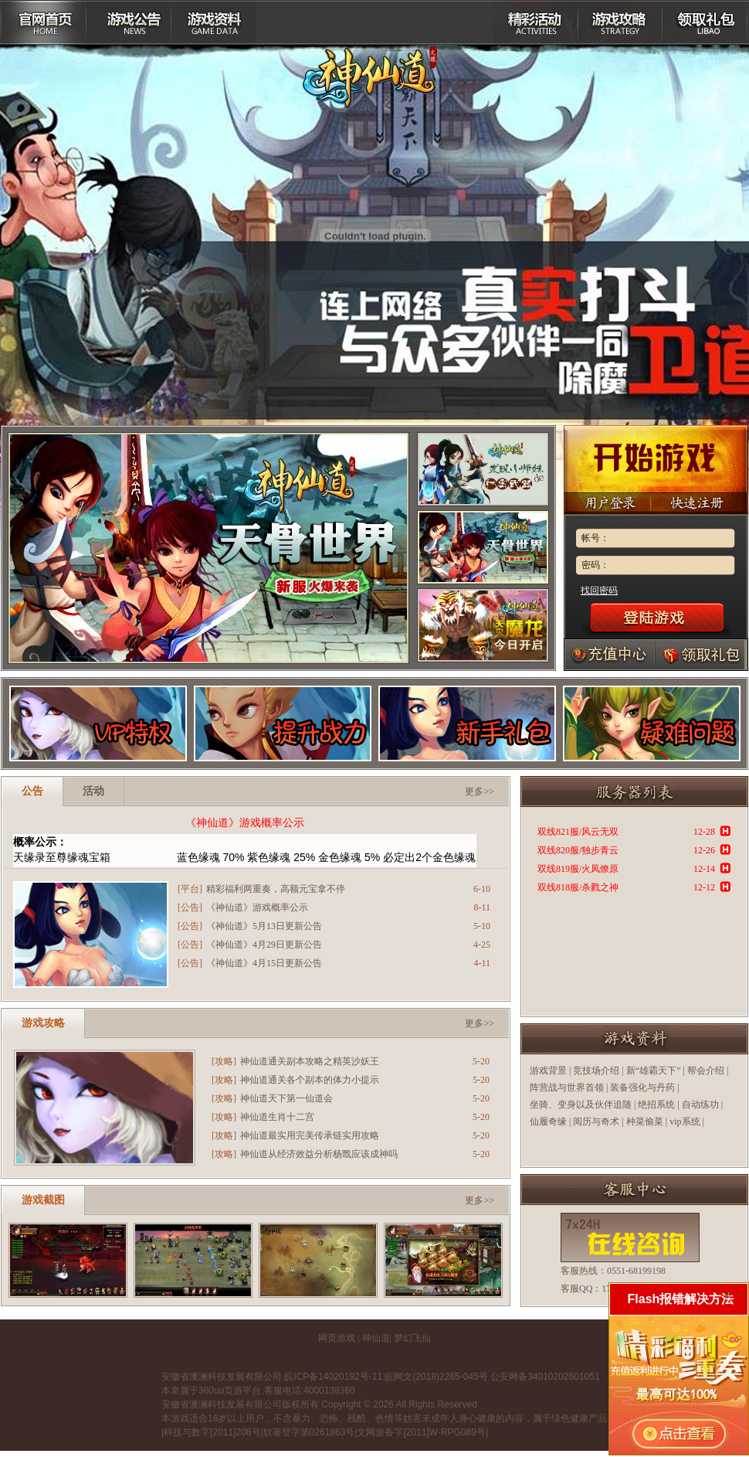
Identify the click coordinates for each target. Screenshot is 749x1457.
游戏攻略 (620, 22)
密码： (595, 565)
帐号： (595, 538)
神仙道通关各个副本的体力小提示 (309, 1079)
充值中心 (610, 654)
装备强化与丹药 (642, 1087)
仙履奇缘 (548, 1121)
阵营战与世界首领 (567, 1087)
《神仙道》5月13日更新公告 (264, 926)
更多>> (479, 791)
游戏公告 (128, 22)
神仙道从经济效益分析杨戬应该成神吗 (319, 1154)
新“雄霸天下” (653, 1070)
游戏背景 (548, 1070)
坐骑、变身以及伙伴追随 (581, 1104)
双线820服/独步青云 (578, 850)
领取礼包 (705, 22)
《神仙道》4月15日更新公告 (264, 963)
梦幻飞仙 (412, 1338)
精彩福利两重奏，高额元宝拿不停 (275, 888)
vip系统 (684, 1121)
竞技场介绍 (596, 1070)
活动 (93, 791)
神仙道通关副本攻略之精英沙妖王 (309, 1061)
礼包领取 (699, 654)
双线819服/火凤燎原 (578, 868)
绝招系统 (656, 1104)
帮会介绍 (705, 1070)
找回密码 (599, 590)
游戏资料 (213, 22)
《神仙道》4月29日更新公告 (264, 944)
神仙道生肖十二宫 (277, 1116)
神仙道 (376, 1338)
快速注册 (700, 503)
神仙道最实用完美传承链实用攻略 (309, 1135)
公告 (32, 791)
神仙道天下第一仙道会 (286, 1098)
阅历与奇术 (596, 1121)
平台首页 (43, 22)
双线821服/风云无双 (578, 831)
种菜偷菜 (644, 1121)
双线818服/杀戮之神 (578, 887)
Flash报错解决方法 (681, 1299)
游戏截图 (43, 1200)
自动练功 (700, 1104)
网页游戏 (336, 1338)
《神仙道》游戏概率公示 (244, 823)
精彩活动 (535, 22)
